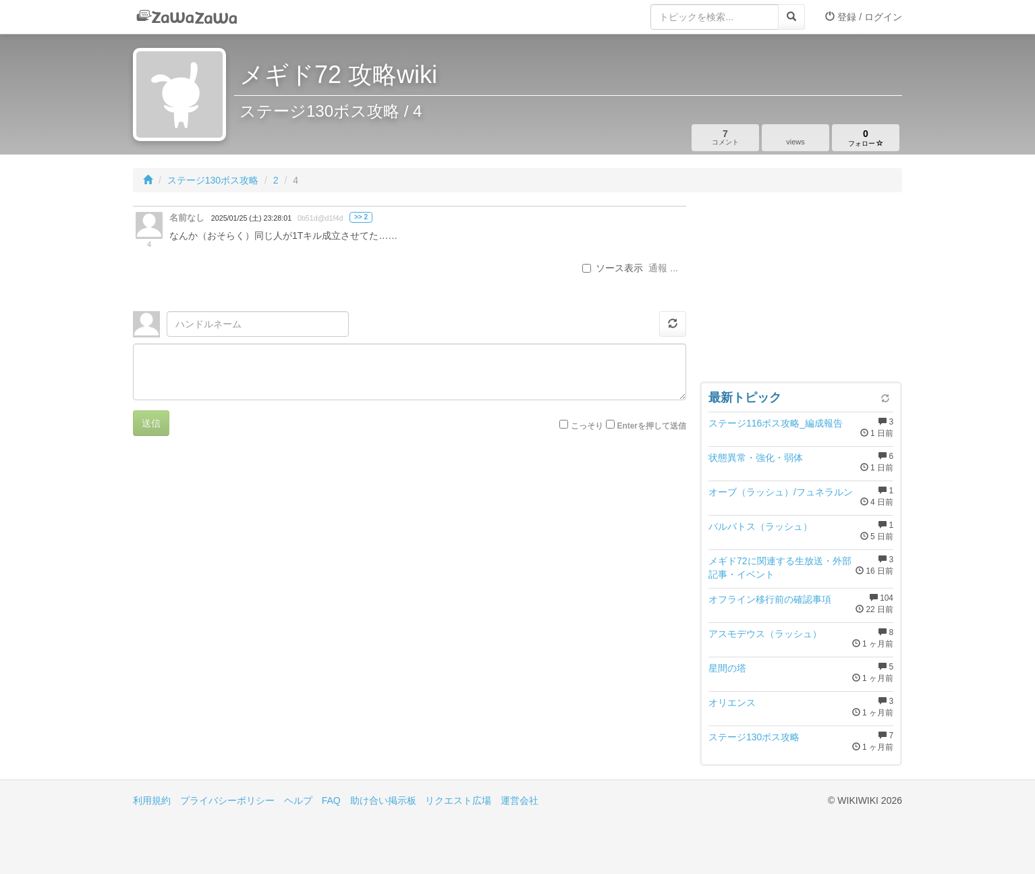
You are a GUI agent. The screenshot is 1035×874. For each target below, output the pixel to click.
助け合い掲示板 (383, 800)
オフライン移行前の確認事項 (769, 599)
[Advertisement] (801, 290)
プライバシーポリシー (227, 800)
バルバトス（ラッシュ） (760, 526)
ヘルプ (298, 800)
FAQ (331, 800)
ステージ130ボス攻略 (212, 180)
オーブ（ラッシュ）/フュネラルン (780, 492)
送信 (151, 423)
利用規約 (152, 800)
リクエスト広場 (458, 800)
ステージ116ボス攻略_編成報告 (775, 423)
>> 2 (361, 217)
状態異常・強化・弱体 (755, 457)
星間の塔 (727, 668)
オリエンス (732, 702)
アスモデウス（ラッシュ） (765, 633)
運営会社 (519, 800)
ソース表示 (612, 268)
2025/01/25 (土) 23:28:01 (251, 218)
